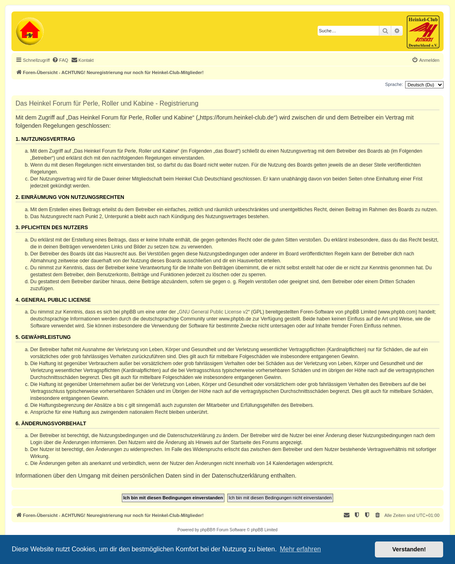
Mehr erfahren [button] (300, 549)
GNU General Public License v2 (213, 312)
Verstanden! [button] (409, 549)
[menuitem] (60, 60)
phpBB (206, 530)
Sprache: (394, 84)
